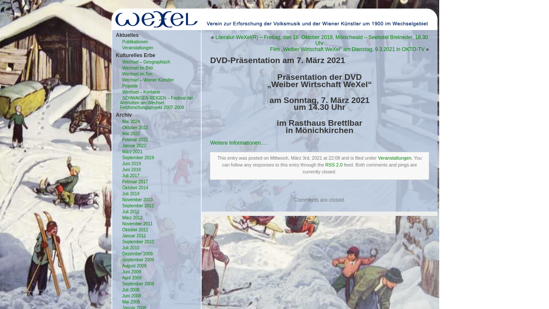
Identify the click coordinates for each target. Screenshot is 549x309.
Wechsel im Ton (137, 74)
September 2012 (138, 205)
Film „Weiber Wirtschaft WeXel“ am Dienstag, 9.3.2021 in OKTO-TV (347, 49)
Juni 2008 (131, 296)
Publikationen (135, 41)
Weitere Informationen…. (238, 143)
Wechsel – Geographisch (146, 62)
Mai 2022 (131, 133)
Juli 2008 (130, 290)
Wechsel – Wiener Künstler (148, 80)
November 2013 (137, 199)
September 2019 (138, 157)
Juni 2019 (131, 163)
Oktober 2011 (135, 229)
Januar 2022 (134, 145)
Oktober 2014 (135, 187)
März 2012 (132, 217)
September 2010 (138, 241)
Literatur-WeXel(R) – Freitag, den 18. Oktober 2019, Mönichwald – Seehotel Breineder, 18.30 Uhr (321, 40)
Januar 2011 (134, 235)
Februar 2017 (135, 181)
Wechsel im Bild (137, 68)
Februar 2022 (135, 139)
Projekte (130, 86)
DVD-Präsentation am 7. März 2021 (277, 60)
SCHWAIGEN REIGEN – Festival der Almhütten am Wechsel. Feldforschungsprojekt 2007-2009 (156, 103)
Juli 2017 (130, 175)
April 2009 (132, 278)
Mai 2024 (131, 121)
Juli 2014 (130, 193)
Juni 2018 (131, 169)
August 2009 (134, 266)
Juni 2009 (131, 272)
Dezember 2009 (137, 253)
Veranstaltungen (137, 47)
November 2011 (137, 223)
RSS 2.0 (334, 164)
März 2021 (132, 151)
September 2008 (138, 284)
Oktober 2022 (135, 127)
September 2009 (138, 260)
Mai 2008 (131, 302)
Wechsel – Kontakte (141, 92)
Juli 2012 (130, 211)
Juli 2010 (130, 247)
